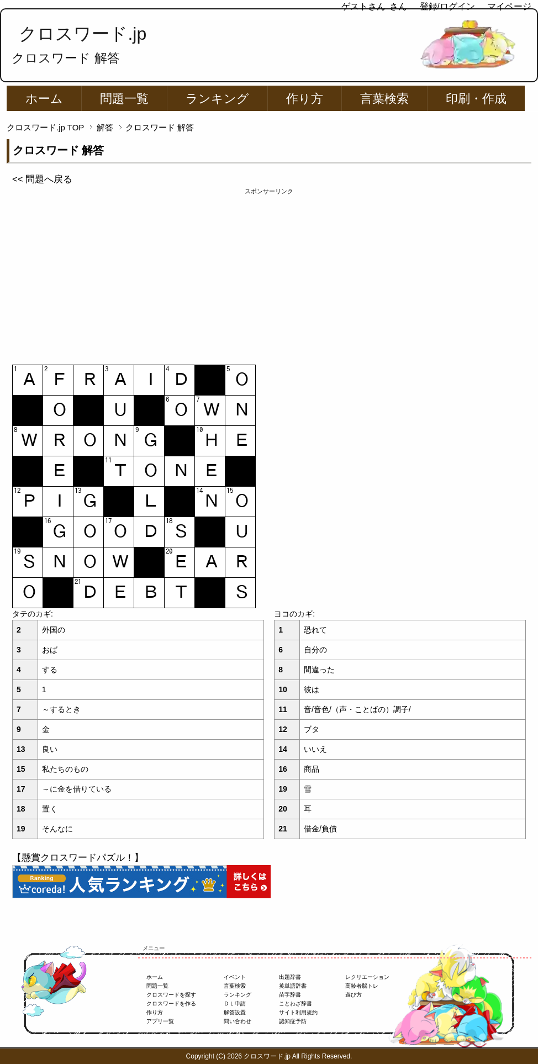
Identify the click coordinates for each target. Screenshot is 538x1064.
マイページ (509, 6)
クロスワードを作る (171, 1003)
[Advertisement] (269, 273)
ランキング (217, 99)
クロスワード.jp (82, 34)
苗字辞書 (290, 995)
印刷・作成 (476, 99)
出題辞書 (290, 977)
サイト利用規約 (298, 1012)
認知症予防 (293, 1021)
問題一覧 (124, 99)
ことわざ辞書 (295, 1003)
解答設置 (235, 1012)
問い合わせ (237, 1021)
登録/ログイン (447, 6)
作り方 (304, 99)
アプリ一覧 (160, 1021)
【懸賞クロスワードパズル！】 (78, 857)
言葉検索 (384, 99)
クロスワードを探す (171, 995)
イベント (235, 977)
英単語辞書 (293, 986)
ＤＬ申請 (235, 1003)
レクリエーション (367, 977)
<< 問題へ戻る (42, 179)
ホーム (44, 99)
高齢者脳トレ (361, 986)
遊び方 (353, 995)
